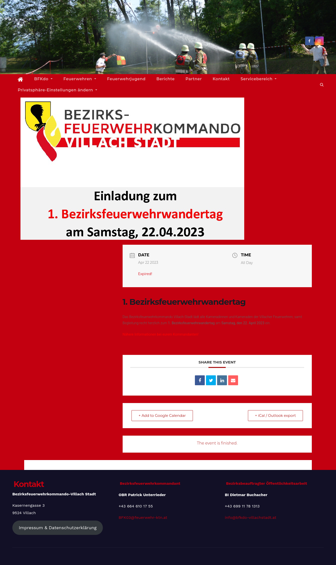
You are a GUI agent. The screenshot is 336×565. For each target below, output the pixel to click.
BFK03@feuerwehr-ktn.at (143, 517)
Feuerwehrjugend (126, 79)
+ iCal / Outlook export (275, 415)
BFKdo (43, 79)
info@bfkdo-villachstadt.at (250, 517)
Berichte (165, 79)
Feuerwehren (79, 79)
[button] (322, 84)
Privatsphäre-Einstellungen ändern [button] (57, 90)
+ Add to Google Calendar (162, 415)
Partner (194, 79)
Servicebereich (259, 79)
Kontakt (221, 79)
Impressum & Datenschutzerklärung (57, 527)
